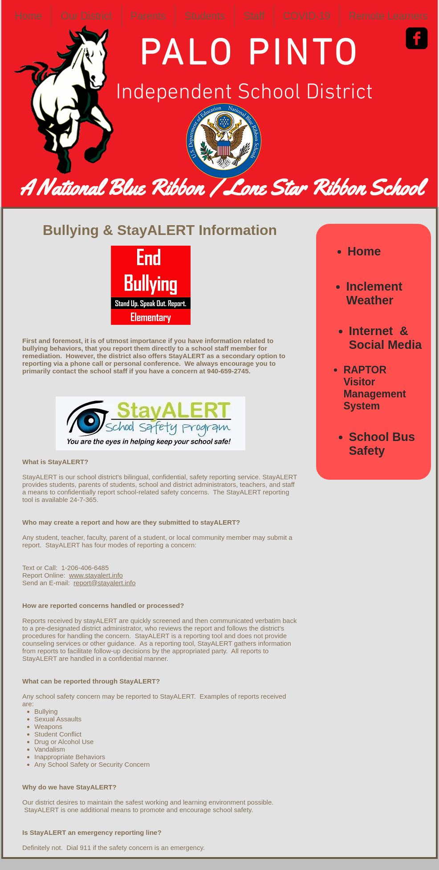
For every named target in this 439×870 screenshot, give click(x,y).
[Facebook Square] (417, 38)
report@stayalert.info (104, 583)
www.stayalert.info (96, 575)
